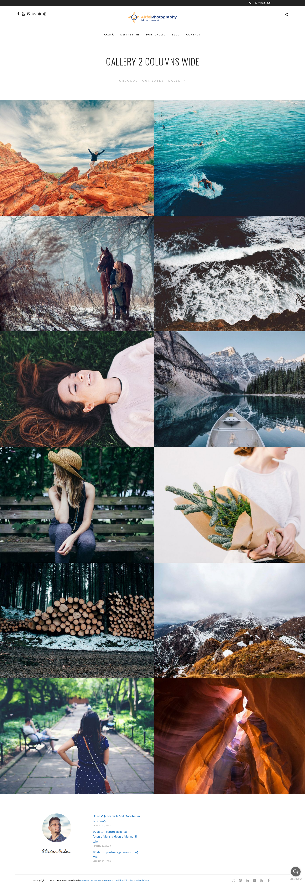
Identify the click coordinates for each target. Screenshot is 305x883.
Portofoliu (156, 34)
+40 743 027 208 (260, 2)
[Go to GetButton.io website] (296, 879)
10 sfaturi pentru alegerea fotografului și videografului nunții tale (115, 836)
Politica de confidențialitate (135, 880)
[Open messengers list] (296, 871)
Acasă (109, 34)
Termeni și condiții (112, 880)
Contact (193, 34)
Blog (176, 34)
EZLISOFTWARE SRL (90, 880)
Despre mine (130, 34)
